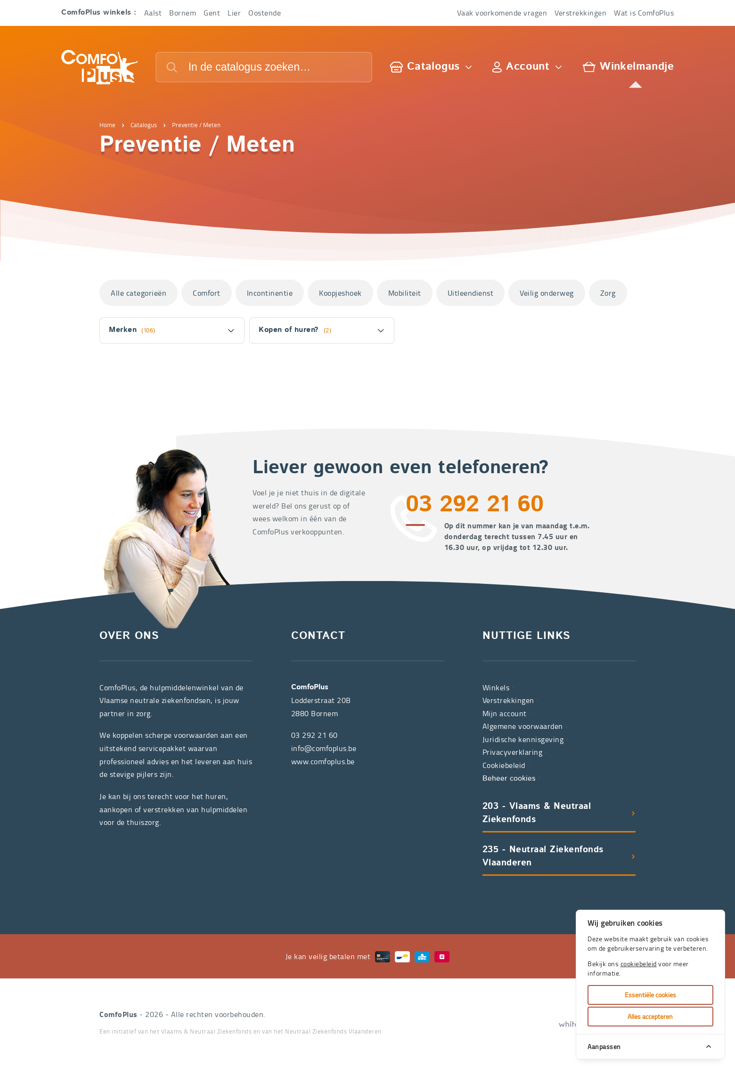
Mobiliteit (404, 293)
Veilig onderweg (547, 293)
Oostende (264, 13)
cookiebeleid (639, 963)
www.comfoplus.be (323, 761)
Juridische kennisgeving (523, 739)
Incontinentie (270, 293)
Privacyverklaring (512, 752)
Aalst (153, 13)
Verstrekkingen (580, 13)
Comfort (206, 293)
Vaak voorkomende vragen (502, 13)
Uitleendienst (471, 293)
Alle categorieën (138, 293)
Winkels (496, 687)
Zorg (608, 293)
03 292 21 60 (475, 505)
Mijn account (504, 713)
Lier (234, 13)
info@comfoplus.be (324, 748)
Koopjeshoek (340, 293)
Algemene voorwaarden (522, 726)
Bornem (182, 13)
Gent (212, 13)
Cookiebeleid (503, 765)
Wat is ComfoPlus (644, 13)
